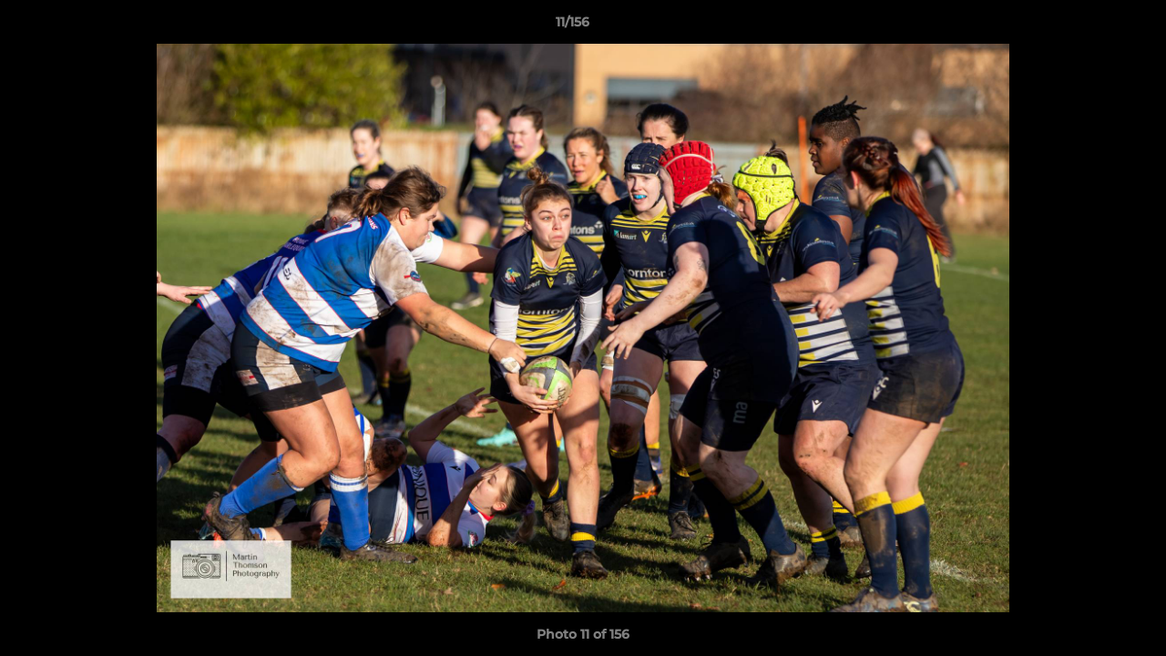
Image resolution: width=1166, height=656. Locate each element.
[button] (1089, 26)
